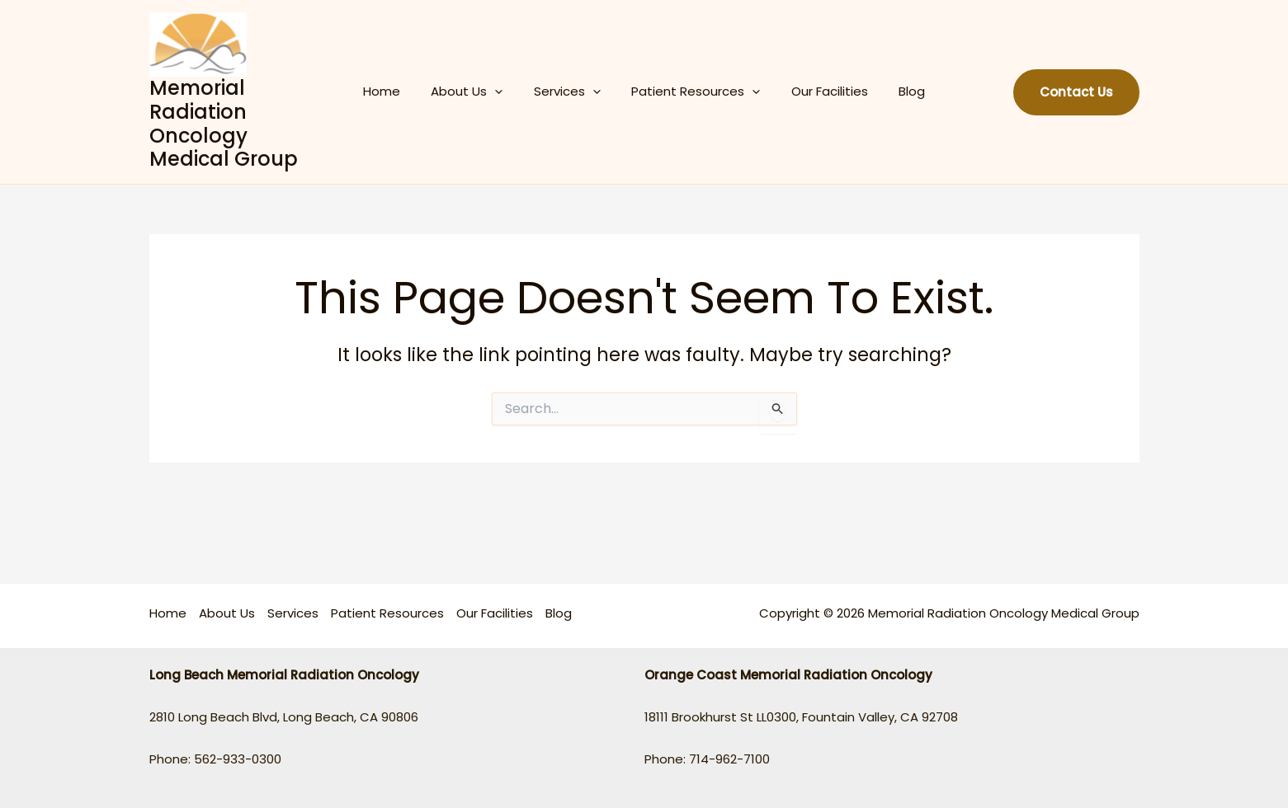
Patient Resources (693, 91)
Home (397, 91)
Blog (897, 91)
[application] (504, 91)
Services (570, 91)
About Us (476, 91)
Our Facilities (820, 91)
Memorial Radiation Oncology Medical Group (241, 123)
